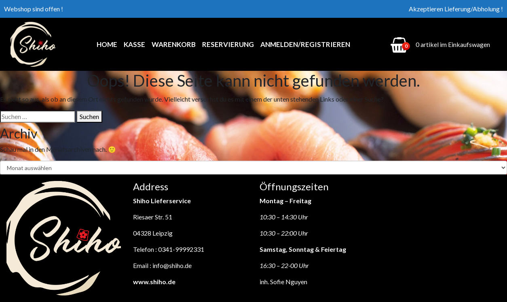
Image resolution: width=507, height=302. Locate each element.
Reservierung (228, 44)
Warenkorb (174, 44)
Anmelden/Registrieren (305, 44)
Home (107, 44)
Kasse (134, 44)
